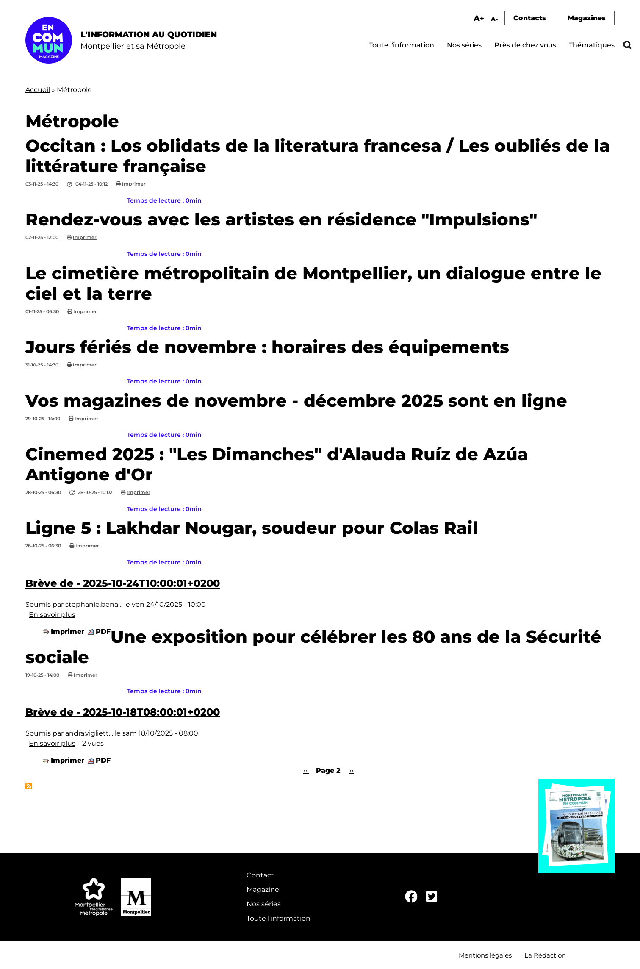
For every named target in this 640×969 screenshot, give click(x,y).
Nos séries (464, 45)
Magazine (263, 890)
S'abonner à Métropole (28, 786)
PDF (103, 631)
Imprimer (134, 184)
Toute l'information (401, 45)
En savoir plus (52, 615)
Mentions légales (485, 955)
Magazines (587, 18)
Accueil (37, 90)
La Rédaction (545, 955)
